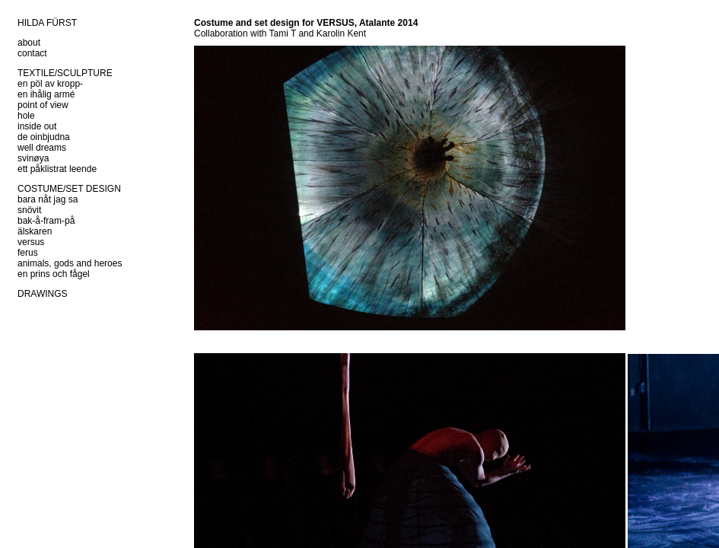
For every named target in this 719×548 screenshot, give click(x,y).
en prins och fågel (53, 274)
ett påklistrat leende (57, 169)
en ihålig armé (46, 94)
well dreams (41, 147)
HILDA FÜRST (47, 23)
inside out (36, 126)
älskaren (34, 231)
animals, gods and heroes (69, 263)
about (28, 42)
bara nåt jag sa (47, 199)
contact (32, 53)
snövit (29, 210)
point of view (42, 105)
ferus (27, 252)
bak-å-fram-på (46, 220)
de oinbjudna (43, 137)
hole (26, 115)
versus (30, 242)
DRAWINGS (42, 293)
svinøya (33, 158)
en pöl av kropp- (50, 83)
